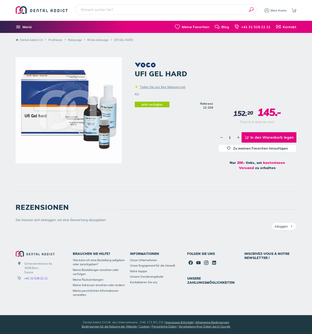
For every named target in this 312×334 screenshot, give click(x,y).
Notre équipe (138, 271)
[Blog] (222, 27)
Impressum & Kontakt (179, 322)
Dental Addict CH (29, 40)
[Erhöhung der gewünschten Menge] (238, 137)
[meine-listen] (192, 27)
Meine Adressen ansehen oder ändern (99, 285)
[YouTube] (198, 262)
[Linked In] (214, 262)
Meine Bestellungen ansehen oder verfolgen (96, 272)
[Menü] (23, 27)
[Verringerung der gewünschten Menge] (221, 137)
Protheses (55, 40)
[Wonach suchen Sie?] (166, 9)
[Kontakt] (286, 27)
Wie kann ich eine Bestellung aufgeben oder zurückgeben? (99, 262)
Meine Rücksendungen (88, 279)
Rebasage (75, 40)
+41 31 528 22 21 (36, 278)
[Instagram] (206, 262)
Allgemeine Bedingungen (212, 322)
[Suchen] (251, 9)
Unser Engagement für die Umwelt (152, 265)
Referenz (206, 103)
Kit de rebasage (98, 40)
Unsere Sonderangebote (146, 276)
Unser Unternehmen (143, 260)
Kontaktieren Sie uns (144, 282)
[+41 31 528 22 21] (252, 27)
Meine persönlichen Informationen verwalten (96, 293)
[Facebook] (190, 262)
